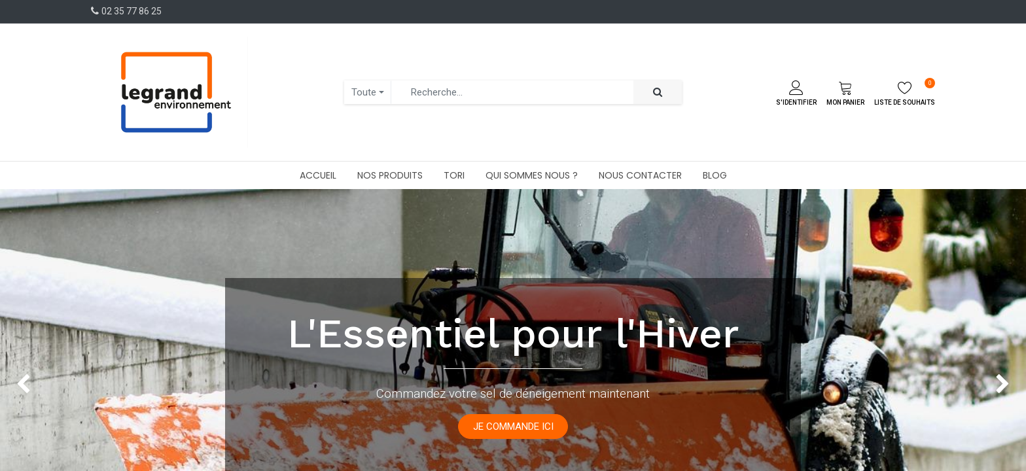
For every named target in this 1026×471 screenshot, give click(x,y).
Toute (363, 92)
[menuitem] (318, 175)
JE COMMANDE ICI (513, 426)
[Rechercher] (657, 92)
